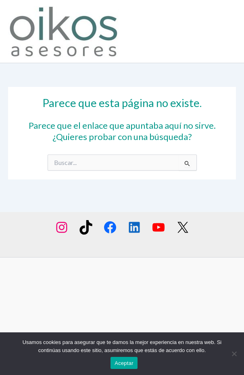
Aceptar (124, 363)
